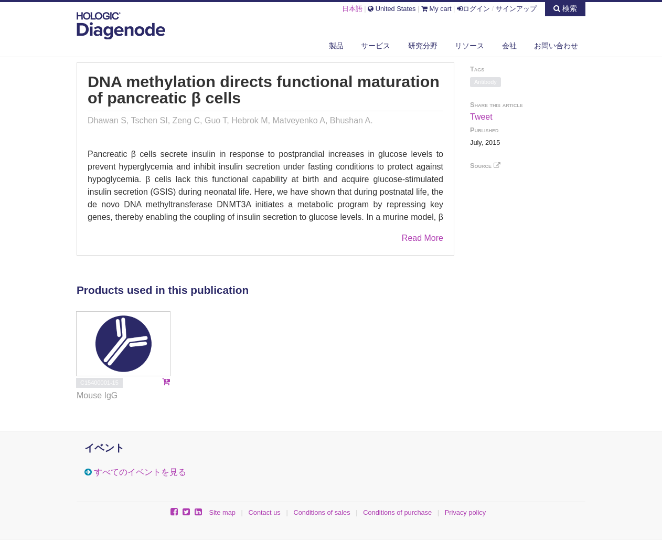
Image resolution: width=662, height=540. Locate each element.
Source (485, 166)
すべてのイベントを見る (140, 472)
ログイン (473, 9)
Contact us (265, 512)
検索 (565, 8)
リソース (469, 45)
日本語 (352, 9)
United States (391, 9)
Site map (222, 512)
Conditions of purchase (397, 512)
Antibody (485, 82)
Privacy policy (465, 512)
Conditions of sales (321, 512)
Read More (422, 238)
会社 (509, 45)
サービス (375, 45)
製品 (336, 45)
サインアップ (516, 9)
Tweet (481, 116)
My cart (436, 9)
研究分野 (422, 45)
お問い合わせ (556, 45)
